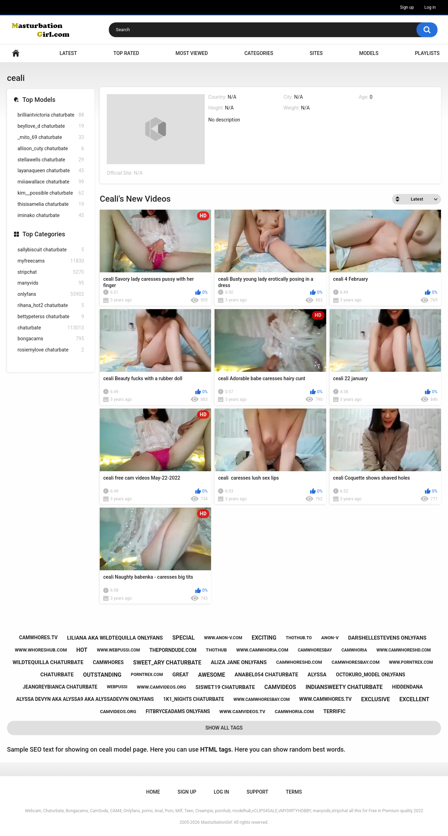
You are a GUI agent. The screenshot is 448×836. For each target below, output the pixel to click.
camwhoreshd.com (299, 662)
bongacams (51, 339)
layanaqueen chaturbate (51, 171)
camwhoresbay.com (355, 662)
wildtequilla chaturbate (48, 662)
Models (368, 53)
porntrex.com (147, 674)
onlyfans (51, 294)
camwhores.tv (38, 637)
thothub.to (299, 637)
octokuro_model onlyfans (370, 674)
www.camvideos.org (161, 687)
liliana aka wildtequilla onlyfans (115, 638)
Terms (294, 792)
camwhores (108, 662)
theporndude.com (172, 650)
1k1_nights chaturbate (193, 699)
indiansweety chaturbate (344, 687)
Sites (316, 53)
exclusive (375, 699)
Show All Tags (224, 728)
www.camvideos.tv (242, 711)
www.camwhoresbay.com (261, 699)
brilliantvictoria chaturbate (51, 115)
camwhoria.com (294, 711)
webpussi (117, 686)
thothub (216, 650)
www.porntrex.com (411, 662)
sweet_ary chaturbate (167, 662)
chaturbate (51, 328)
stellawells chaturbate (51, 160)
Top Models (38, 99)
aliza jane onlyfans (239, 662)
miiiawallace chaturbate (51, 182)
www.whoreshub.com (41, 650)
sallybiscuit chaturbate (51, 250)
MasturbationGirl (216, 822)
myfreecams (51, 261)
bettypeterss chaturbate (51, 317)
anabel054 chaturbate (266, 674)
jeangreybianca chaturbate (60, 687)
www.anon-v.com (223, 637)
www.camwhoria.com (262, 650)
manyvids (51, 283)
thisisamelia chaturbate (51, 204)
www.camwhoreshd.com (403, 650)
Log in (430, 7)
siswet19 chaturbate (225, 687)
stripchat (51, 272)
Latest (68, 53)
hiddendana (407, 687)
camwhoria (354, 650)
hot (82, 650)
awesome (211, 674)
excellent (414, 699)
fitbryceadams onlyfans (178, 711)
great (180, 674)
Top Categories (43, 234)
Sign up (407, 7)
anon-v (330, 637)
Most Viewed (192, 53)
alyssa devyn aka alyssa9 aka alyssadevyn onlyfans (85, 699)
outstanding (102, 674)
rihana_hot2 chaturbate (51, 305)
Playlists (427, 53)
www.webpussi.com (118, 650)
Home (15, 53)
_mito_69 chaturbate (51, 137)
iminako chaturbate (51, 215)
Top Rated (126, 53)
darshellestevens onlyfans (387, 638)
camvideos (280, 687)
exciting (264, 637)
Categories (258, 53)
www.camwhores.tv (325, 699)
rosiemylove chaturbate (51, 350)
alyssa (317, 674)
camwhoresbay (315, 650)
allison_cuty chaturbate (51, 149)
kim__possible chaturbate (51, 193)
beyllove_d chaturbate (51, 126)
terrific (334, 711)
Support (257, 792)
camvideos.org (118, 711)
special (183, 637)
